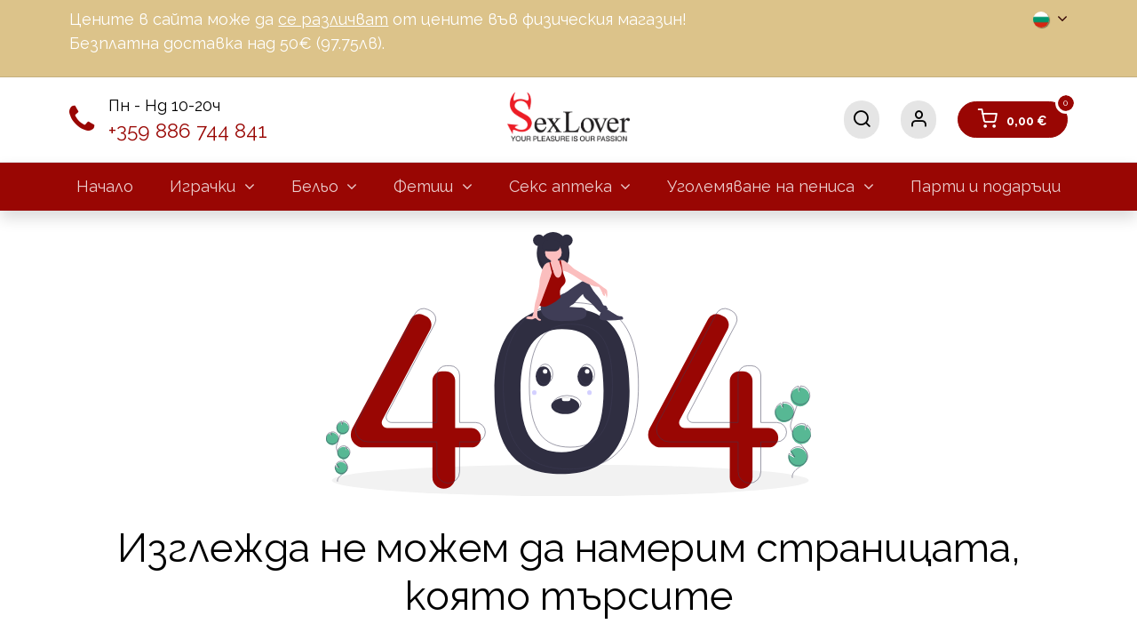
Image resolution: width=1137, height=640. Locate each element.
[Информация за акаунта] (918, 119)
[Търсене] (861, 119)
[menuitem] (104, 186)
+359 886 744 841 (187, 130)
